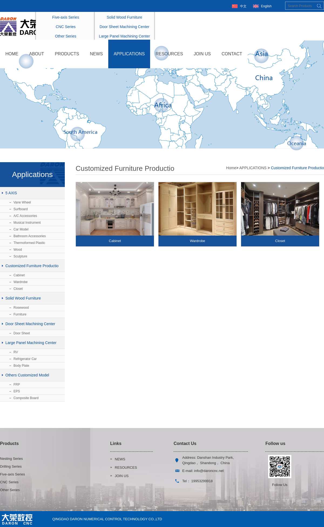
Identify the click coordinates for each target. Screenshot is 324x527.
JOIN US (202, 54)
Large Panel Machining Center (124, 36)
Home (231, 168)
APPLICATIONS (129, 54)
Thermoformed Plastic (29, 243)
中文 (243, 6)
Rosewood (21, 308)
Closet (18, 289)
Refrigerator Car (25, 359)
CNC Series (66, 27)
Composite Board (26, 398)
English (266, 6)
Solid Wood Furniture (124, 17)
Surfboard (21, 209)
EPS (17, 391)
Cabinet (19, 275)
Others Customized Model (27, 375)
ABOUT (36, 54)
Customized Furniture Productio (32, 266)
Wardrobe (21, 282)
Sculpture (20, 256)
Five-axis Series (65, 17)
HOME (11, 54)
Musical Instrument (27, 223)
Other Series (65, 36)
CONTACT (232, 54)
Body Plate (21, 366)
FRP (17, 384)
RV (16, 352)
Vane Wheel (22, 202)
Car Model (21, 229)
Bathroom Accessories (30, 236)
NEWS (96, 54)
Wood (18, 249)
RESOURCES (169, 54)
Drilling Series (11, 466)
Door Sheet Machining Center (124, 27)
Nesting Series (11, 459)
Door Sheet (22, 333)
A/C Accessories (25, 216)
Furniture (20, 314)
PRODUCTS (67, 54)
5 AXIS (11, 193)
